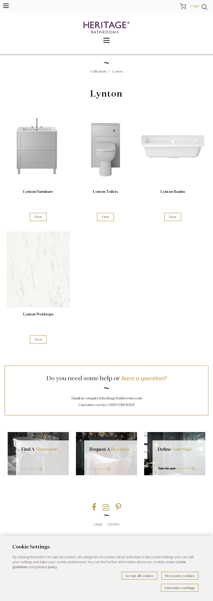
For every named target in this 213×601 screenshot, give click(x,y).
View (38, 217)
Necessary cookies (180, 576)
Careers (113, 524)
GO (42, 464)
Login (194, 6)
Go (110, 464)
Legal (98, 524)
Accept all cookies (139, 576)
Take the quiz (166, 468)
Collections (98, 71)
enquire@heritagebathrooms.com (114, 398)
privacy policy (46, 567)
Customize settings (179, 588)
